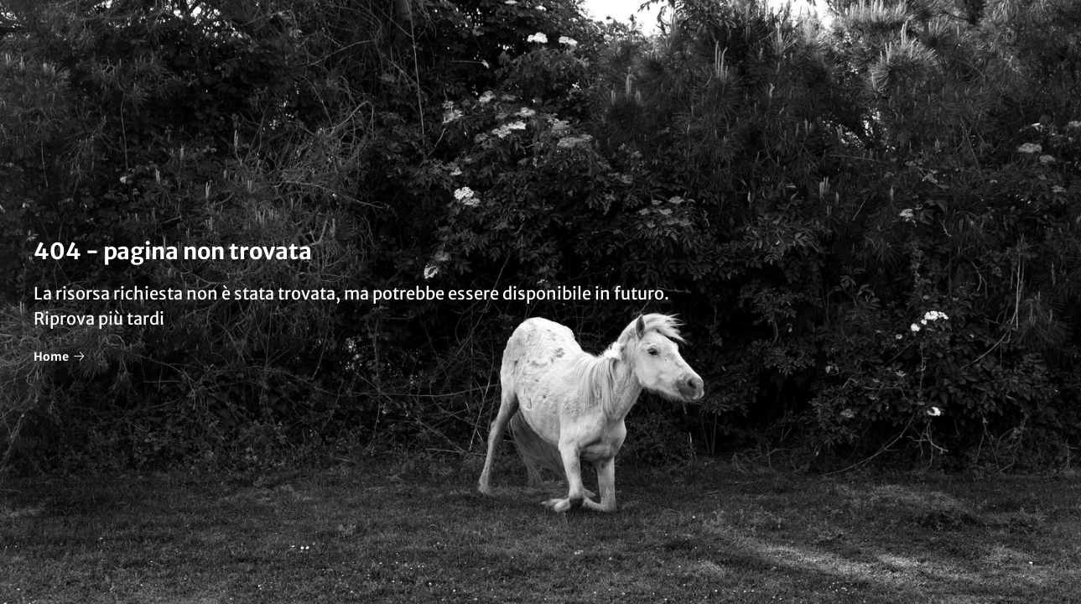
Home (59, 356)
